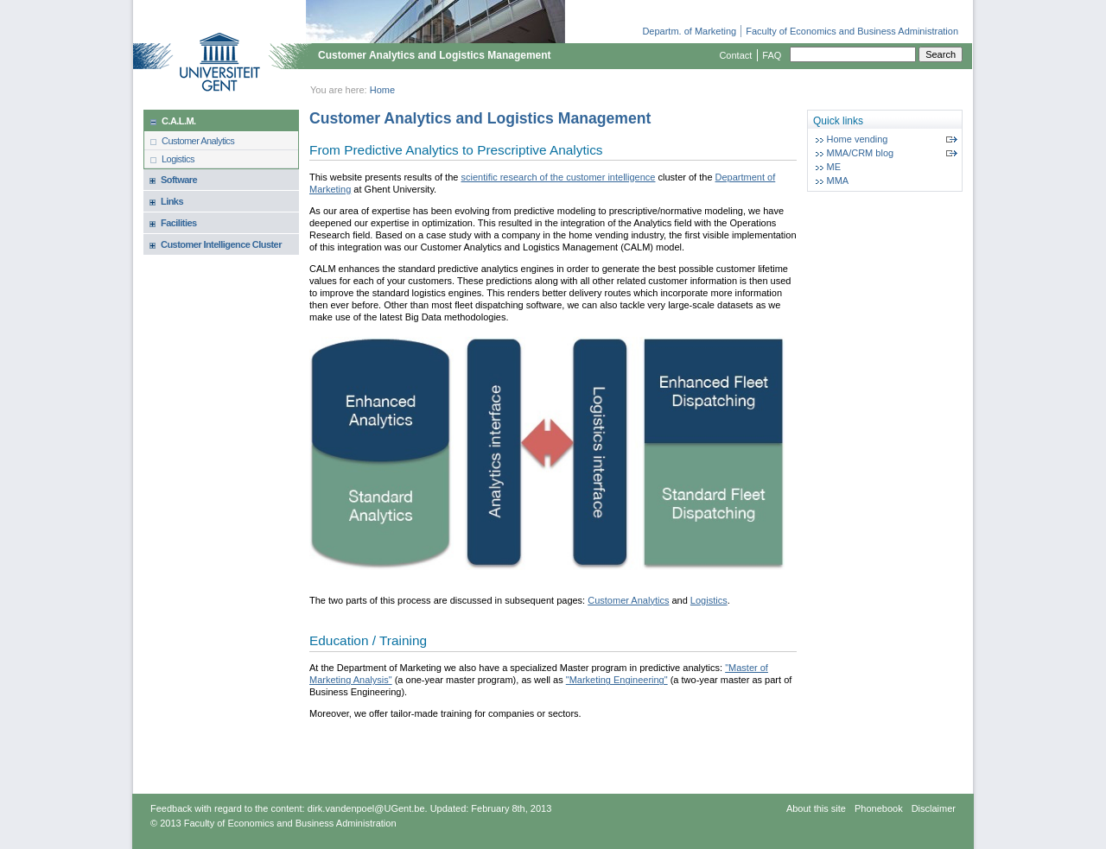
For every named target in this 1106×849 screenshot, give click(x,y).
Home (382, 90)
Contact (735, 55)
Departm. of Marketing (689, 31)
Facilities (179, 223)
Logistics (178, 159)
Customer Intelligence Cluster (221, 244)
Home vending (857, 139)
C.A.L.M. (179, 121)
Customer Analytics (198, 141)
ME (834, 167)
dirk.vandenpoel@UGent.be (366, 808)
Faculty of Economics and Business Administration (852, 31)
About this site (816, 808)
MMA (838, 180)
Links (172, 201)
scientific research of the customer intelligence (558, 177)
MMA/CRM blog (860, 153)
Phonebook (879, 808)
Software (179, 179)
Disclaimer (934, 808)
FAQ (771, 55)
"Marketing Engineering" (617, 680)
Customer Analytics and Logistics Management (434, 55)
